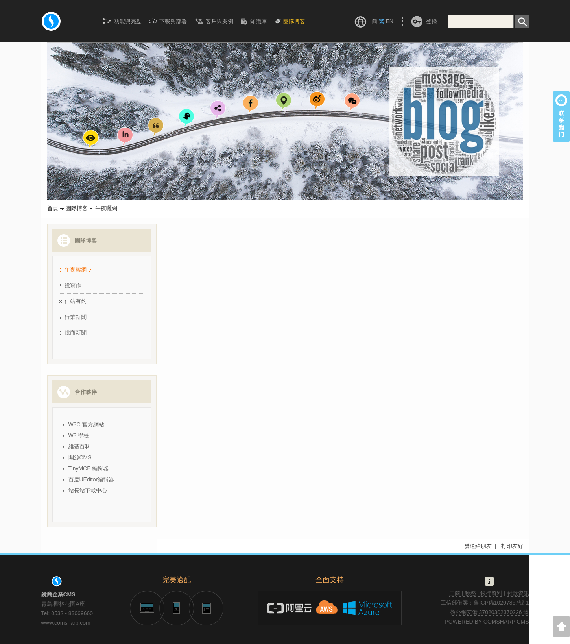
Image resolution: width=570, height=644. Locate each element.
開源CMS (80, 457)
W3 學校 (78, 435)
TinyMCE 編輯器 (88, 468)
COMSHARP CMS (506, 621)
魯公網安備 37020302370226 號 (489, 612)
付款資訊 (518, 593)
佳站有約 (76, 301)
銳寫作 (73, 285)
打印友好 (512, 546)
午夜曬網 (76, 269)
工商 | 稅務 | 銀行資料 (475, 593)
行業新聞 (76, 317)
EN (389, 21)
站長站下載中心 (87, 490)
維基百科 (79, 446)
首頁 (52, 208)
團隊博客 (77, 208)
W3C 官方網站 (86, 424)
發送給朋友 (478, 546)
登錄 (431, 21)
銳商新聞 (76, 332)
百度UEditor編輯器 (91, 479)
